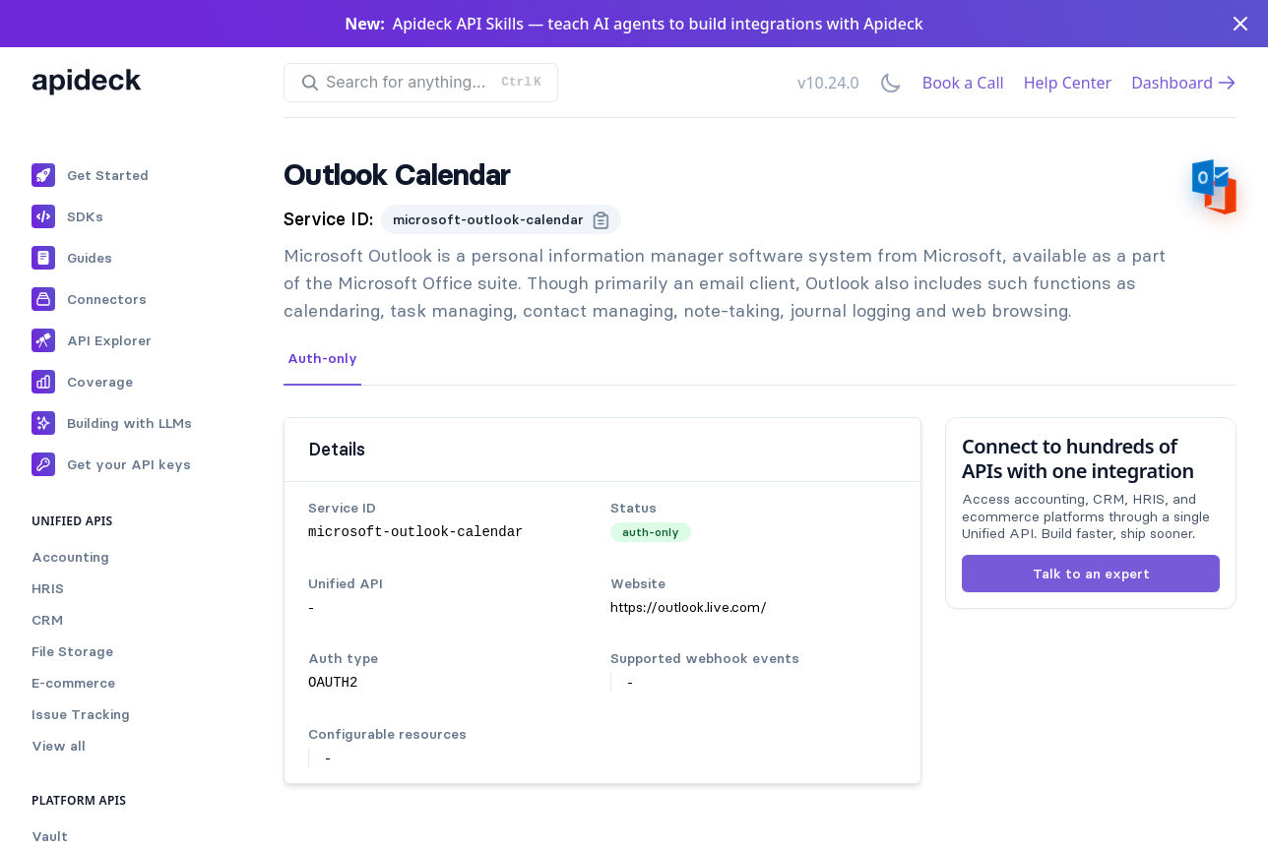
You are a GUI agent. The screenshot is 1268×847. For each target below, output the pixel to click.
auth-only (650, 531)
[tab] (322, 359)
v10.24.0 (827, 82)
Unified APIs (72, 521)
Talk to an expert (1091, 573)
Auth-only (322, 358)
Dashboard (1183, 82)
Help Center (1067, 82)
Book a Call (963, 82)
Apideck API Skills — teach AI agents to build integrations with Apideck (658, 23)
